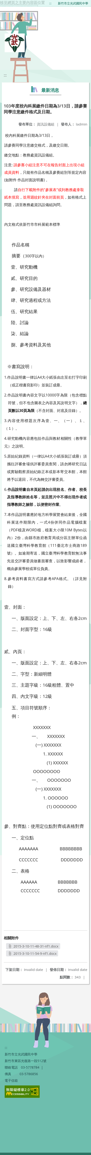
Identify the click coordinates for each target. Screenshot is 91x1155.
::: (50, 3)
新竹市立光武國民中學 (73, 3)
